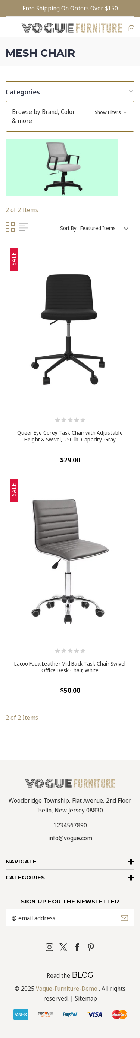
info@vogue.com (70, 838)
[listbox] (106, 228)
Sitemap (86, 998)
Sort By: (69, 228)
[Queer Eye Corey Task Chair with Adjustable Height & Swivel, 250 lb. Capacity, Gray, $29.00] (70, 330)
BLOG (82, 975)
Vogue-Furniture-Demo (66, 988)
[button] (70, 91)
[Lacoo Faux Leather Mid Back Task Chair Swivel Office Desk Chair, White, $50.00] (70, 561)
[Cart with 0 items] (131, 28)
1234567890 (70, 825)
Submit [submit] (124, 918)
